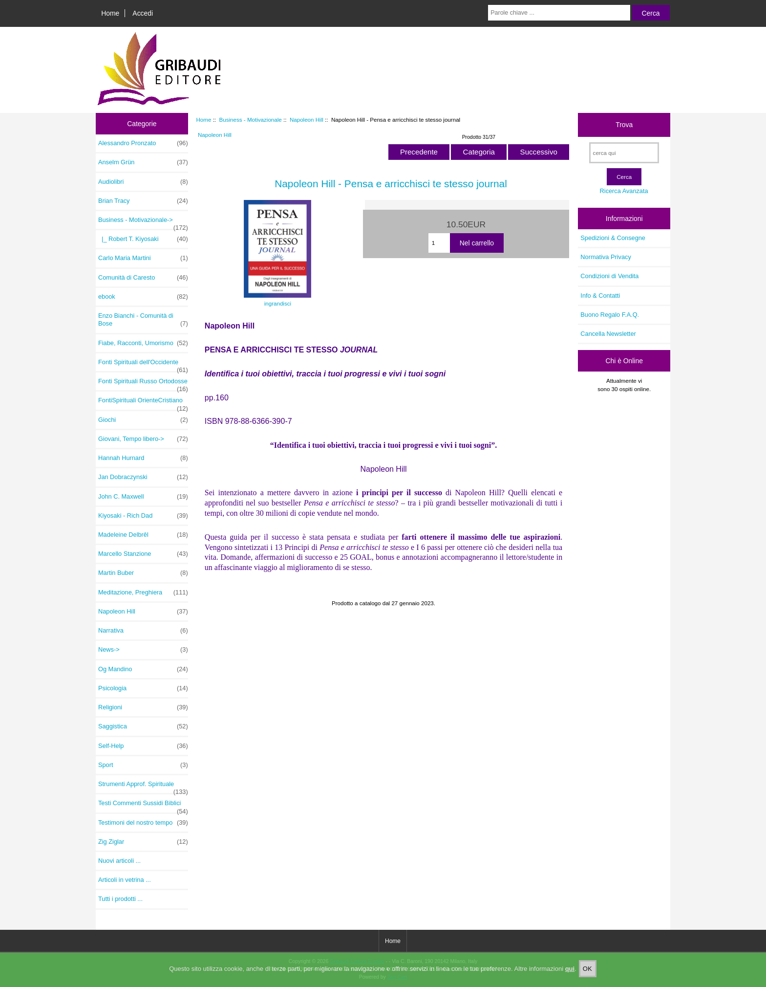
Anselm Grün (143, 162)
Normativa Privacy (605, 257)
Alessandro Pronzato (143, 143)
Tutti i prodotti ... (120, 898)
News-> (143, 650)
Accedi (142, 13)
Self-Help (143, 746)
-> (143, 222)
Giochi (143, 420)
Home (110, 13)
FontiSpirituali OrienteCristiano (143, 402)
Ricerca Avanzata (624, 191)
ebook (143, 297)
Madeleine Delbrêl (143, 535)
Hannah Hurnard (143, 458)
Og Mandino (143, 669)
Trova (624, 125)
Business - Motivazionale (250, 119)
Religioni (143, 707)
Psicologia (143, 688)
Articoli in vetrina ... (124, 879)
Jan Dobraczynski (143, 477)
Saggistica (143, 726)
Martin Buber (143, 573)
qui (570, 968)
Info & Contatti (600, 295)
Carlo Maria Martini (143, 258)
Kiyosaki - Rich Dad (143, 516)
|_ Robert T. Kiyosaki (143, 239)
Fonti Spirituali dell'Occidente (143, 364)
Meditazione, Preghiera (143, 592)
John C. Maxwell (143, 497)
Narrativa (143, 631)
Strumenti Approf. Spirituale (143, 786)
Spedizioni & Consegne (612, 237)
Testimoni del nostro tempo (143, 823)
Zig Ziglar (143, 842)
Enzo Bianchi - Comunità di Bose (143, 320)
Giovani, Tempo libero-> (143, 439)
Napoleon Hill (306, 119)
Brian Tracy (143, 201)
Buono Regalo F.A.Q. (609, 314)
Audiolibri (143, 182)
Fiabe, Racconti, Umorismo (143, 343)
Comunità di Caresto (143, 278)
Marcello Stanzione (143, 554)
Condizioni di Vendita (609, 276)
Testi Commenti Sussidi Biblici (143, 805)
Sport (143, 765)
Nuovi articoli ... (119, 860)
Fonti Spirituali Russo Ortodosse (143, 383)
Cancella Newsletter (608, 333)
